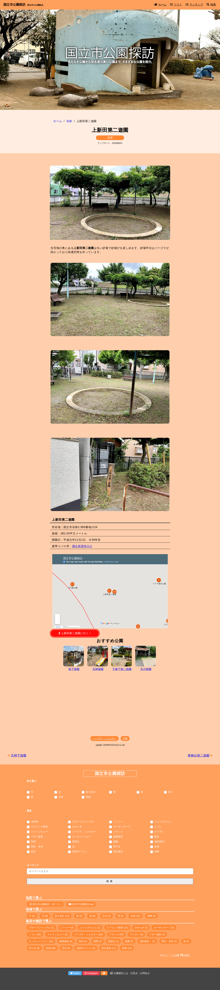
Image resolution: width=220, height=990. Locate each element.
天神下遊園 (18, 755)
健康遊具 (118, 836)
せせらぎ (77, 826)
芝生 (33, 851)
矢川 (170, 792)
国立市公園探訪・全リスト (47, 904)
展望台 (75, 841)
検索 (211, 4)
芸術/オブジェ (79, 851)
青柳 (88, 797)
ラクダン (159, 831)
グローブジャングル (83, 821)
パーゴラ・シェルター (104, 738)
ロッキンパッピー (81, 836)
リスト (176, 4)
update (34, 821)
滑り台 (116, 846)
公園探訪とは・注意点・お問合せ (130, 973)
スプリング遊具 (39, 826)
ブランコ (118, 831)
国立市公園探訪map (83, 904)
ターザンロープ (121, 826)
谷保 (110, 137)
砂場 (125, 738)
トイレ (158, 826)
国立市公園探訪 (14, 4)
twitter (75, 973)
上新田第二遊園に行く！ (75, 633)
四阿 (33, 841)
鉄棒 (156, 851)
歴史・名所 (37, 846)
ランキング (194, 4)
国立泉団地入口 (82, 546)
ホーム (160, 4)
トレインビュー (39, 831)
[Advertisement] (110, 704)
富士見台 (90, 792)
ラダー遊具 (37, 836)
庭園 (115, 841)
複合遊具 (118, 851)
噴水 (156, 836)
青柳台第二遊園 (198, 755)
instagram (91, 973)
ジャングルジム (162, 821)
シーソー (118, 821)
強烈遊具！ (160, 841)
